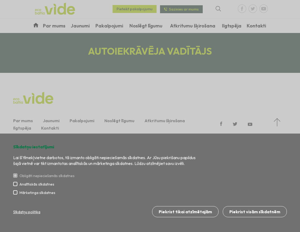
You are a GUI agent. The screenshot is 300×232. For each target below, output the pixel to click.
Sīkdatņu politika (26, 212)
